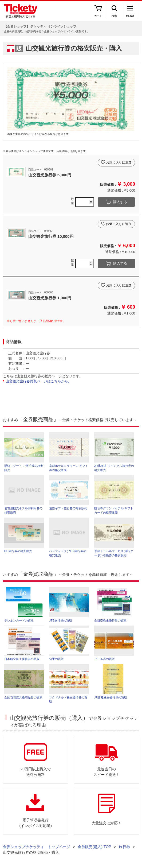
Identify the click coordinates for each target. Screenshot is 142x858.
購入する (120, 202)
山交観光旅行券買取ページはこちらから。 (39, 381)
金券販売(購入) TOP (94, 847)
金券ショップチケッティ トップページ (36, 847)
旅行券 (124, 847)
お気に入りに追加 (119, 162)
